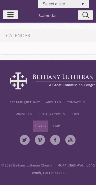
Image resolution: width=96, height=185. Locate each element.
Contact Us (76, 102)
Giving (40, 126)
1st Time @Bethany (25, 102)
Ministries (23, 114)
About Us (53, 102)
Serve (75, 114)
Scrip (56, 126)
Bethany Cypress (51, 114)
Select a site (63, 4)
